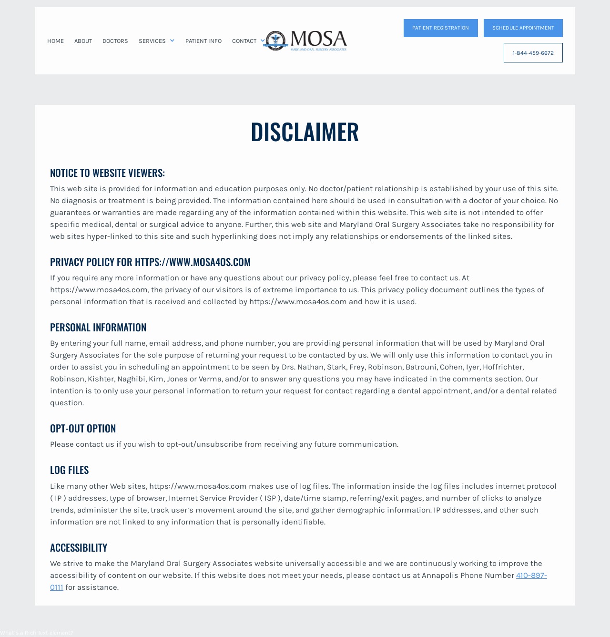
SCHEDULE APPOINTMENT (523, 27)
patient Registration (440, 27)
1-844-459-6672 (533, 53)
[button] (157, 40)
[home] (305, 40)
